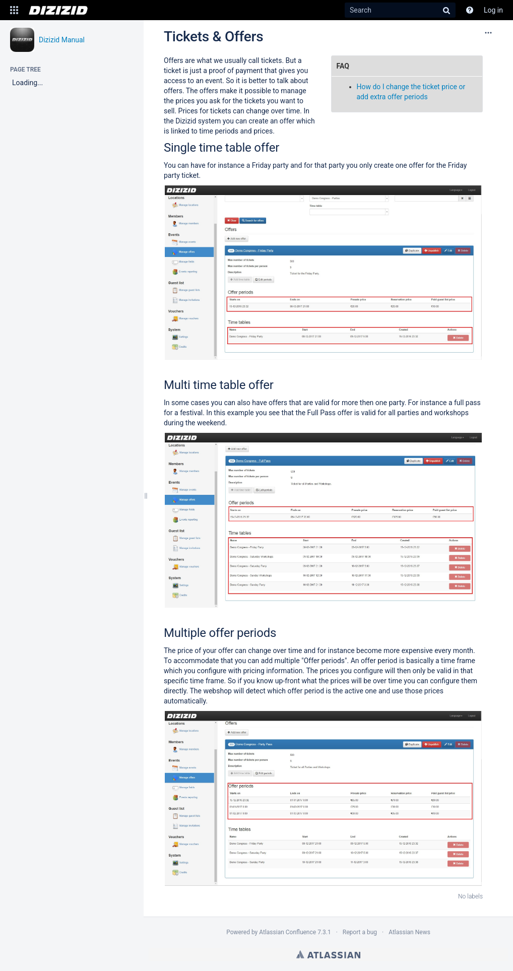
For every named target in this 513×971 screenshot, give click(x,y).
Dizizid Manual (62, 40)
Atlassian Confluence (287, 932)
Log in (493, 10)
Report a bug (360, 932)
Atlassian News (409, 932)
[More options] (488, 32)
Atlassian (328, 954)
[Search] (400, 10)
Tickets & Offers (213, 36)
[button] (14, 10)
